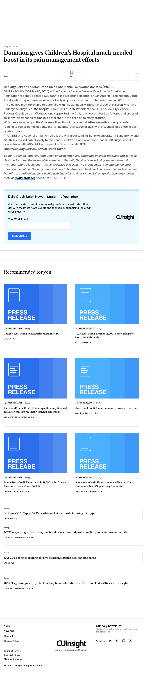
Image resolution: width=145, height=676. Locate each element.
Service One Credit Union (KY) (89, 491)
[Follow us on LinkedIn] (110, 640)
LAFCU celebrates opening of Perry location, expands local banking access (50, 557)
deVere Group (11, 518)
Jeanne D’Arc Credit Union (16, 491)
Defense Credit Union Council (18, 537)
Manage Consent (13, 659)
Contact (8, 636)
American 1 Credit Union (87, 413)
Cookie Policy (11, 641)
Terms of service (12, 651)
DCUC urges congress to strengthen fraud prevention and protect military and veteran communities (66, 532)
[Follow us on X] (130, 641)
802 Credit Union (83, 342)
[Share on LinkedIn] (6, 74)
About (7, 626)
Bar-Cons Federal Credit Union (19, 417)
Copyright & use (12, 655)
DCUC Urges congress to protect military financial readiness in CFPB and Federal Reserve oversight (66, 583)
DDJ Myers (9, 339)
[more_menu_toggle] (137, 75)
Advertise (9, 631)
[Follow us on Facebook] (116, 640)
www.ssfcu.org (24, 178)
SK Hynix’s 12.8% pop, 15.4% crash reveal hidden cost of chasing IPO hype (49, 513)
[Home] (71, 645)
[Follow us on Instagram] (123, 641)
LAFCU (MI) (9, 563)
